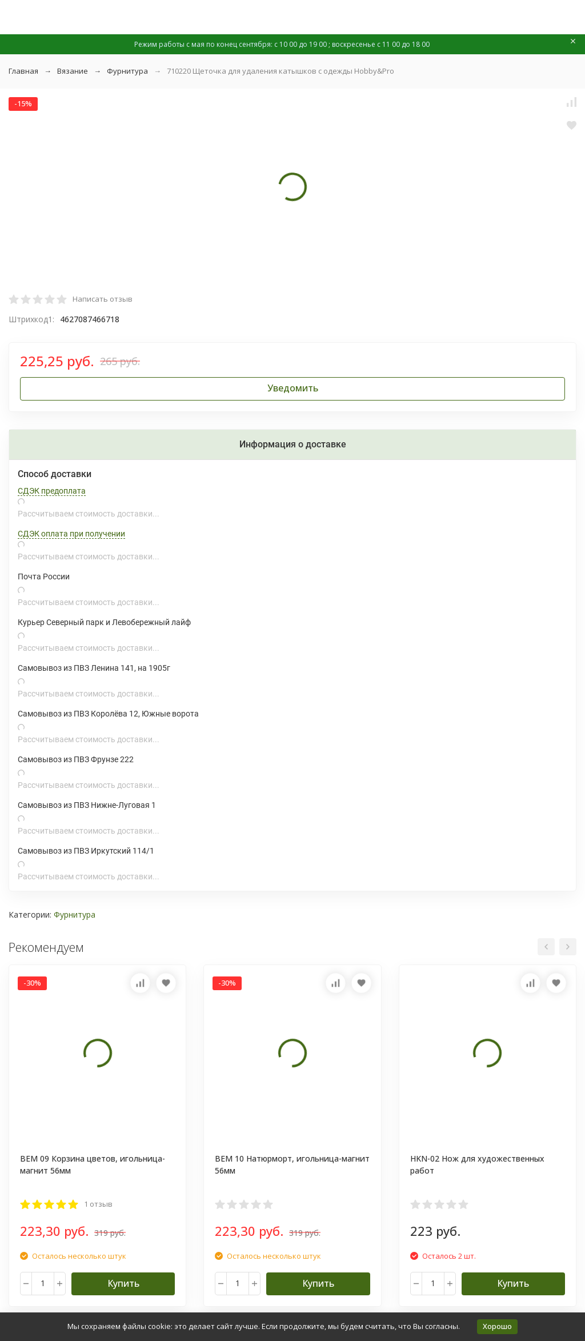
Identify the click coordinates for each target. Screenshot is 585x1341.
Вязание (72, 71)
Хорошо (497, 1326)
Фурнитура (127, 71)
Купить (123, 1283)
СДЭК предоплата (52, 490)
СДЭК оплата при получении (71, 533)
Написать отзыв (103, 299)
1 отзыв (98, 1204)
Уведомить (292, 388)
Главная (23, 71)
